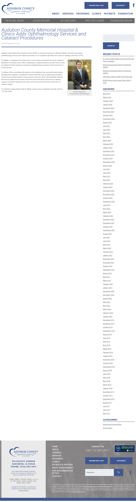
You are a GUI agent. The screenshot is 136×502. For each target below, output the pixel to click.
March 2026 (107, 97)
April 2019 (106, 345)
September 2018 (109, 367)
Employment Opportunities (112, 424)
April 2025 (106, 137)
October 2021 (108, 266)
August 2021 (107, 273)
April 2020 (106, 306)
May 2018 (106, 378)
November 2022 (108, 223)
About (56, 13)
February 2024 (108, 184)
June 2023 (106, 205)
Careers (56, 452)
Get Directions (67, 20)
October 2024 (108, 158)
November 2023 (108, 194)
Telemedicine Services (121, 20)
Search (111, 46)
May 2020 (106, 302)
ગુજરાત (35, 481)
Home (55, 446)
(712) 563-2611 (28, 467)
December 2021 (108, 259)
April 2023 (106, 209)
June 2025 (106, 130)
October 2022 (108, 227)
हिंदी (14, 481)
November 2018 (108, 360)
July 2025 (106, 126)
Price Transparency (63, 468)
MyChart (120, 5)
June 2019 (106, 338)
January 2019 (107, 356)
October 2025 (108, 115)
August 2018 (107, 370)
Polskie (28, 482)
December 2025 (108, 108)
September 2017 (109, 399)
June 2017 (106, 410)
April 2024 (106, 180)
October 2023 (108, 198)
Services (68, 13)
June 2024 (106, 173)
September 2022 (109, 230)
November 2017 (108, 392)
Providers (82, 13)
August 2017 (107, 403)
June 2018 (106, 374)
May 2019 (106, 342)
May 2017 (106, 413)
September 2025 (109, 119)
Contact (57, 476)
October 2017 (108, 396)
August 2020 (107, 299)
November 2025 (108, 112)
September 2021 (109, 270)
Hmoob (19, 482)
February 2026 (108, 101)
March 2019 (107, 349)
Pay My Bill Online (15, 20)
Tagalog (24, 481)
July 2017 (106, 406)
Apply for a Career (94, 20)
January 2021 (107, 288)
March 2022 (107, 248)
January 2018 (107, 388)
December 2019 (108, 320)
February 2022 (108, 252)
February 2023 (108, 216)
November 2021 (108, 263)
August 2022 (107, 234)
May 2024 (106, 176)
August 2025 (107, 123)
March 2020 (107, 309)
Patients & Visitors (62, 464)
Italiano (23, 482)
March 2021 (107, 281)
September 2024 (109, 162)
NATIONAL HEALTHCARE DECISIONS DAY (117, 77)
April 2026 (106, 94)
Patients (109, 13)
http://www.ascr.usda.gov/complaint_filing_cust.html (97, 486)
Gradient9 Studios (24, 490)
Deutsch (29, 479)
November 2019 (108, 324)
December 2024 (108, 151)
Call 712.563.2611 (97, 450)
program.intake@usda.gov (77, 491)
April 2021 (106, 277)
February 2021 (108, 284)
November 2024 (108, 155)
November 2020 (108, 295)
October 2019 (108, 327)
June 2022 (106, 241)
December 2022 (108, 220)
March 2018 (107, 385)
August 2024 (107, 166)
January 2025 (107, 148)
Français (18, 481)
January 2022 (107, 255)
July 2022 (106, 237)
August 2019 (107, 334)
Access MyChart (41, 20)
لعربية (34, 479)
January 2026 (107, 105)
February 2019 (108, 352)
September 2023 (109, 202)
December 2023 (108, 191)
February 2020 (108, 313)
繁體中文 (17, 479)
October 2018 (108, 363)
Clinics (96, 13)
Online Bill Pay (96, 5)
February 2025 (108, 144)
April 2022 (106, 245)
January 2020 (107, 317)
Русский (29, 481)
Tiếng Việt (23, 479)
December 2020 (108, 291)
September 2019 (109, 331)
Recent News (107, 428)
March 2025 (107, 140)
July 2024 (106, 169)
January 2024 (107, 187)
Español (12, 479)
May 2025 (106, 133)
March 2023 (107, 212)
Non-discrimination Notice (62, 472)
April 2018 (106, 381)
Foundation (125, 13)
